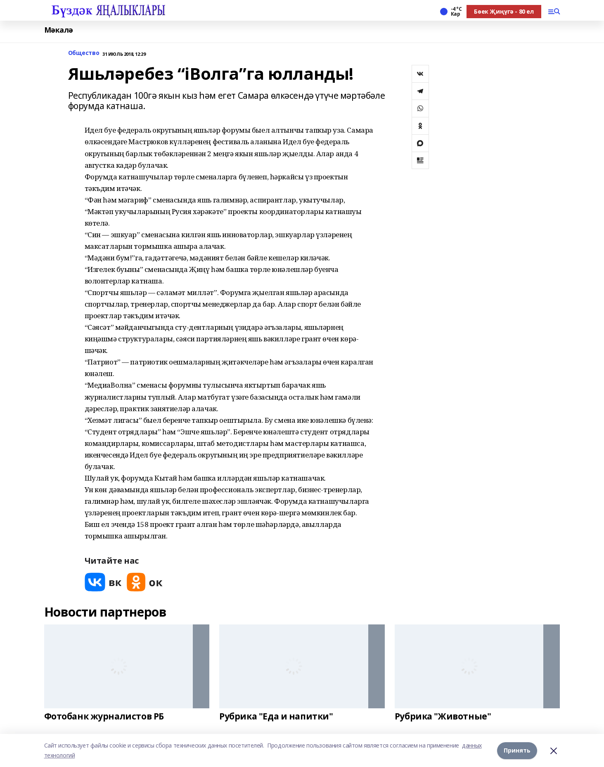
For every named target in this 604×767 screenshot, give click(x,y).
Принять (517, 750)
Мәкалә (58, 30)
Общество (83, 53)
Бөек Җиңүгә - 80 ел (503, 11)
